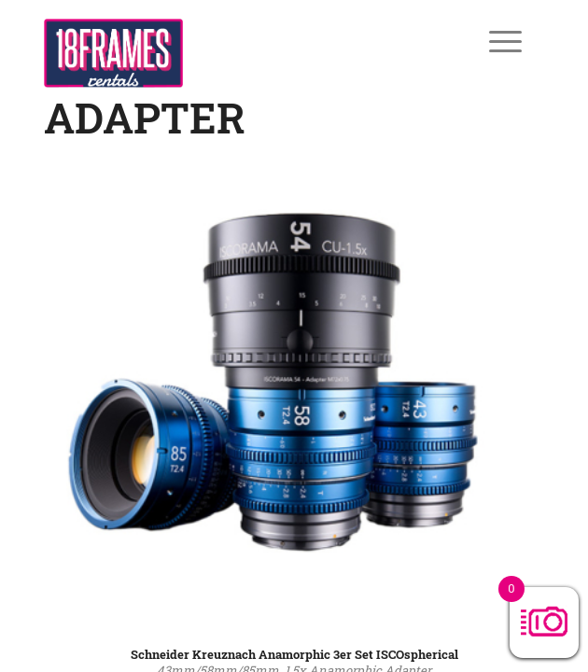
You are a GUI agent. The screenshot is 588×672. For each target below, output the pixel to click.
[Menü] (491, 41)
